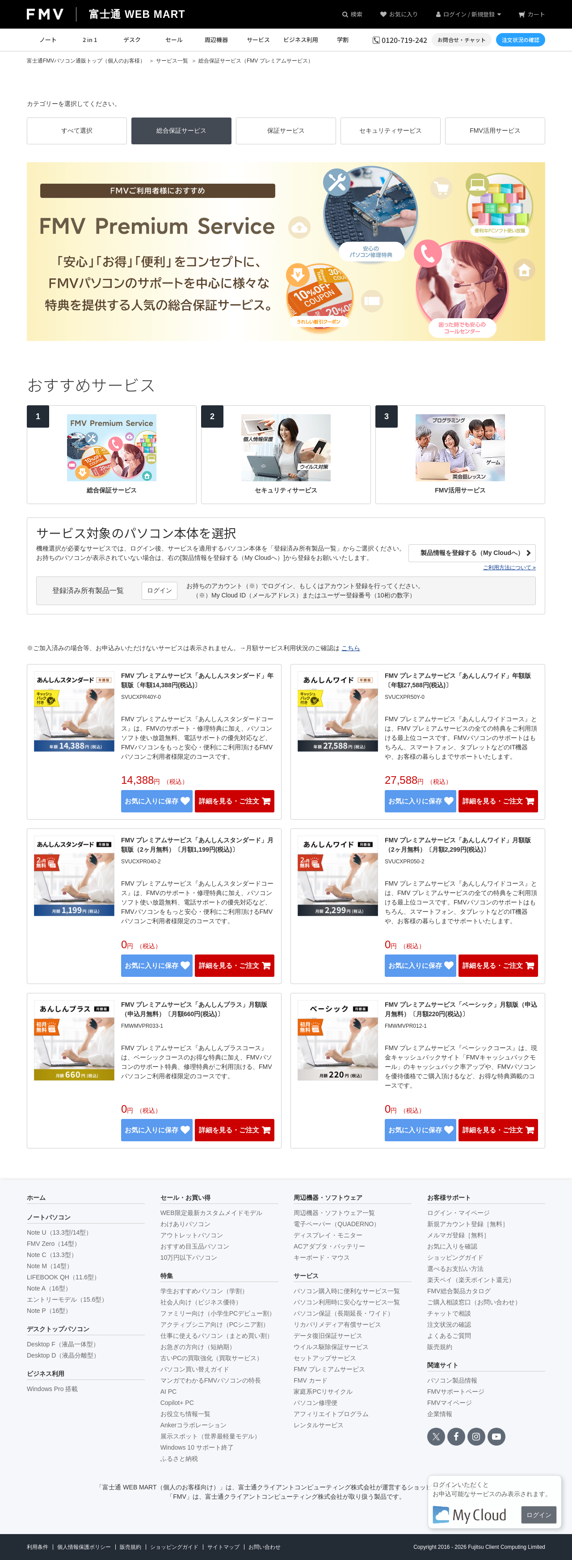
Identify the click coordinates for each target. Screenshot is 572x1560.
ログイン (159, 590)
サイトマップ (223, 1547)
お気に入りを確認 (452, 1246)
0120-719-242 (404, 39)
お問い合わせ (264, 1547)
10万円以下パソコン (189, 1257)
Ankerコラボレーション (193, 1425)
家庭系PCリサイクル (323, 1391)
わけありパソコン (185, 1224)
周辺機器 (216, 39)
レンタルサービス (319, 1425)
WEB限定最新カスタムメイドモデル (211, 1212)
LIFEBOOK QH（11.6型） (63, 1277)
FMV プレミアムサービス (329, 1369)
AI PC (168, 1391)
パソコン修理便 (315, 1402)
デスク (132, 39)
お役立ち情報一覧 (185, 1413)
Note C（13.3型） (52, 1254)
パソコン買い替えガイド (194, 1369)
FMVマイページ (449, 1402)
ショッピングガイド (455, 1257)
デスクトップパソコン (58, 1329)
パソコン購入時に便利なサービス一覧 (347, 1291)
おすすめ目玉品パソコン (194, 1246)
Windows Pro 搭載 (52, 1388)
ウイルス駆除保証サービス (331, 1346)
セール (174, 39)
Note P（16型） (49, 1310)
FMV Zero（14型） (53, 1243)
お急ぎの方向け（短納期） (198, 1346)
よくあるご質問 (449, 1335)
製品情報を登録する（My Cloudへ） (472, 552)
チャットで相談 (449, 1313)
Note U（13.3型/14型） (59, 1232)
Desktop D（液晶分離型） (63, 1355)
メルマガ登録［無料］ (458, 1235)
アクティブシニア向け (214, 1324)
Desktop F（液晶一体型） (63, 1344)
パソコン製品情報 (452, 1380)
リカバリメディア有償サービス (337, 1324)
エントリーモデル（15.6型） (67, 1299)
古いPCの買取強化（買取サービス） (211, 1358)
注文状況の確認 (449, 1324)
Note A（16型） (49, 1288)
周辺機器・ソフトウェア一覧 (334, 1212)
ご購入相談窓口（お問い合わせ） (474, 1302)
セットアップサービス (325, 1358)
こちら (350, 648)
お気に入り (403, 14)
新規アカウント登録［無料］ (468, 1224)
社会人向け (201, 1302)
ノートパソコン (49, 1217)
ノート (48, 39)
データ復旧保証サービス (328, 1335)
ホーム (36, 1197)
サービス (258, 39)
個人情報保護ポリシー (84, 1547)
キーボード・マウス (322, 1257)
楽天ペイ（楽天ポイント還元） (471, 1279)
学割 (343, 39)
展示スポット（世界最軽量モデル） (210, 1436)
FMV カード (310, 1380)
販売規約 (439, 1346)
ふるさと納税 (179, 1458)
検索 (356, 14)
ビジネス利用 (300, 39)
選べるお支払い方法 (455, 1268)
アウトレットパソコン (191, 1235)
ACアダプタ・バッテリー (329, 1246)
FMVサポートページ (455, 1391)
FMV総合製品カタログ (459, 1291)
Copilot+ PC (177, 1402)
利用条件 (37, 1547)
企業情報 (439, 1413)
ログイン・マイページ (458, 1212)
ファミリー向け (217, 1313)
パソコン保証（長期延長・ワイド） (344, 1313)
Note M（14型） (50, 1266)
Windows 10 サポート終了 (197, 1447)
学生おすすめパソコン (204, 1291)
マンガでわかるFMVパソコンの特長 (210, 1380)
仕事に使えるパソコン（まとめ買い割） (216, 1335)
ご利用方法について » (509, 567)
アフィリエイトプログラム (331, 1413)
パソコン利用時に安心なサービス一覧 (347, 1302)
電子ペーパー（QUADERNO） (337, 1224)
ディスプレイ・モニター (328, 1235)
